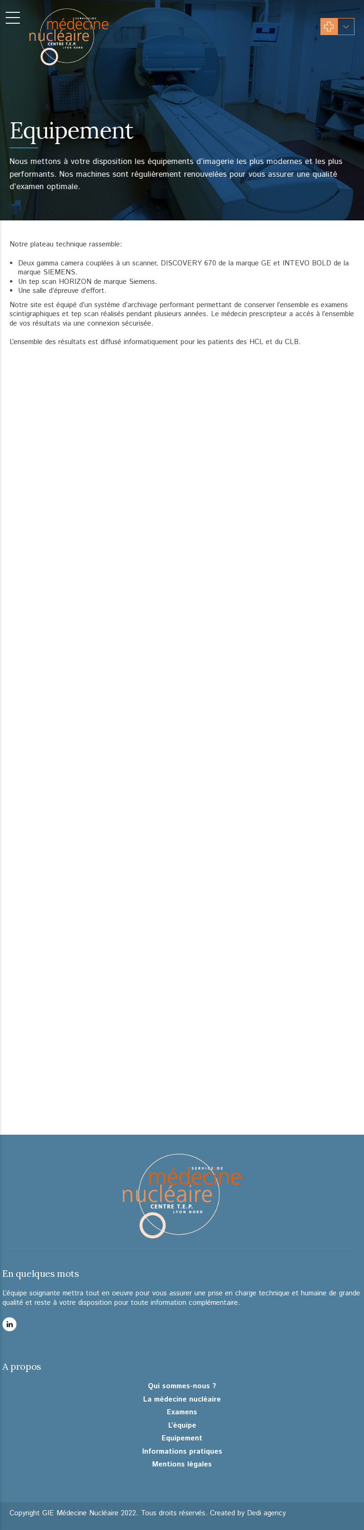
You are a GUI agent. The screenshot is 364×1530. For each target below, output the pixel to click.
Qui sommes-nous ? (182, 1386)
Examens (182, 1412)
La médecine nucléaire (182, 1399)
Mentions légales (182, 1464)
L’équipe (182, 1425)
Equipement (182, 1438)
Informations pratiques (182, 1452)
